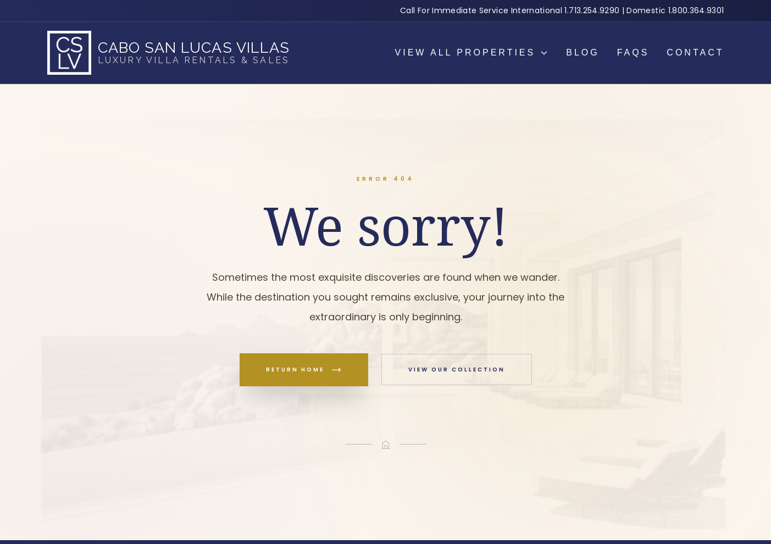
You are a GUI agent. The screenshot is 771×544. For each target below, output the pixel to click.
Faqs (633, 52)
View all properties (472, 52)
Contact (695, 52)
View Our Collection (456, 369)
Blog (582, 52)
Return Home (304, 369)
